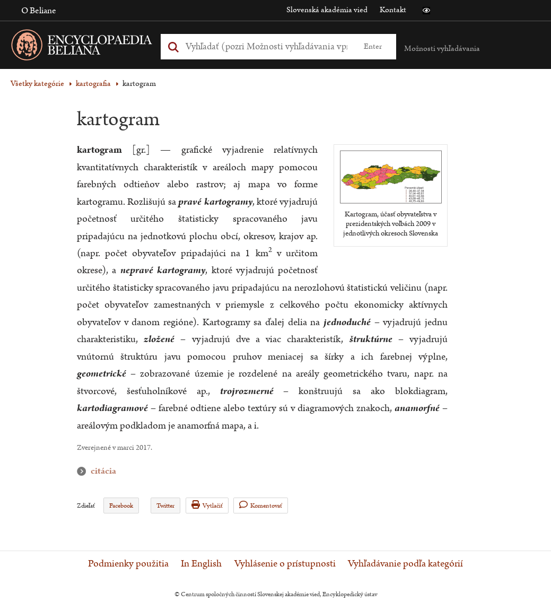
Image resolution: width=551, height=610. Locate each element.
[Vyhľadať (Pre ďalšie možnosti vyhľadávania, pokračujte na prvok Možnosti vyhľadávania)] (267, 46)
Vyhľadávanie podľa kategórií (405, 564)
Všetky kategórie (37, 83)
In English (201, 564)
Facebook (121, 505)
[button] (426, 10)
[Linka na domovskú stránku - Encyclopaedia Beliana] (98, 47)
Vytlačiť (207, 505)
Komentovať (260, 505)
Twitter (165, 505)
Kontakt (393, 9)
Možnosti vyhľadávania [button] (442, 48)
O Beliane (38, 10)
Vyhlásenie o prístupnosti (285, 564)
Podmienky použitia (128, 564)
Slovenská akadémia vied (327, 9)
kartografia (93, 83)
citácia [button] (84, 471)
